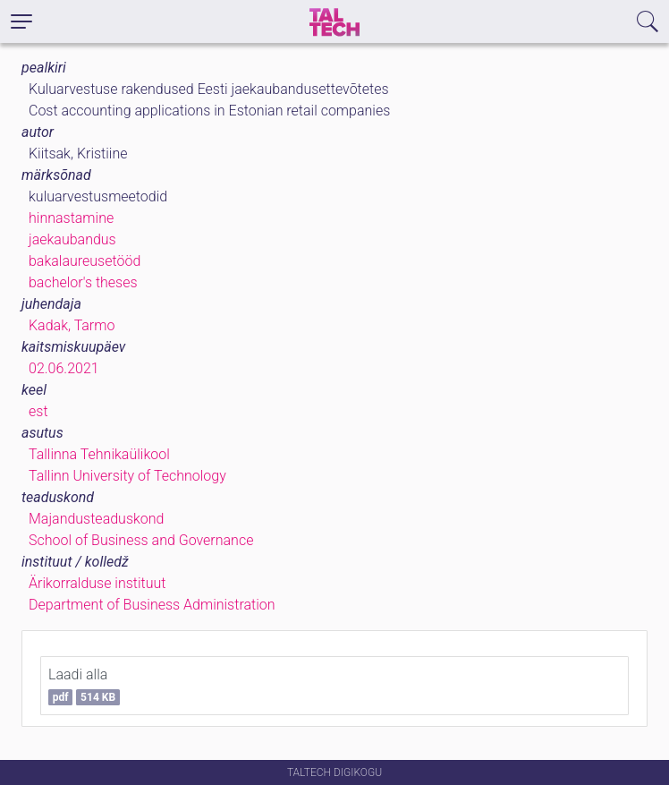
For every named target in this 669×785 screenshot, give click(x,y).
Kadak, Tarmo (71, 325)
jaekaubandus (72, 239)
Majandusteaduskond (96, 518)
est (38, 411)
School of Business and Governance (141, 540)
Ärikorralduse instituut (97, 583)
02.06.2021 (64, 368)
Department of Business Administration (152, 604)
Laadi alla (84, 685)
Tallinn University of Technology (127, 475)
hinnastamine (71, 217)
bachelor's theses (83, 282)
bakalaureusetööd (84, 260)
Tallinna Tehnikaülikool (99, 454)
